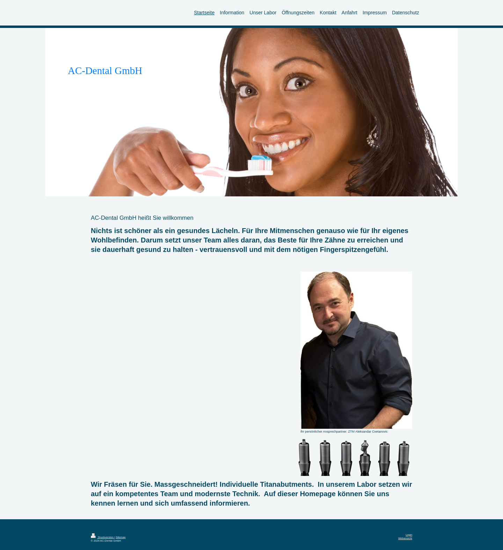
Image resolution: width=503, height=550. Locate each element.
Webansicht (405, 538)
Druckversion (102, 537)
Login (409, 534)
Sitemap (120, 537)
